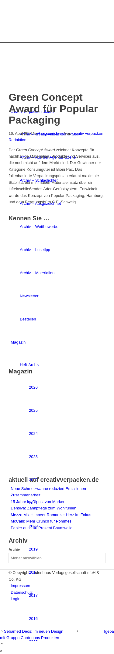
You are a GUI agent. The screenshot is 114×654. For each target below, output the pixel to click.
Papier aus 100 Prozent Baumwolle (41, 528)
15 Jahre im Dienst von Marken (38, 501)
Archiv (14, 549)
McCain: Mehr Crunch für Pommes (41, 521)
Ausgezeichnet (51, 133)
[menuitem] (67, 618)
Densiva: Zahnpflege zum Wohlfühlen (43, 508)
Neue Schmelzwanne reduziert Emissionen (48, 488)
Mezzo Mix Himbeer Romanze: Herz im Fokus (51, 514)
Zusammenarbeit (25, 495)
